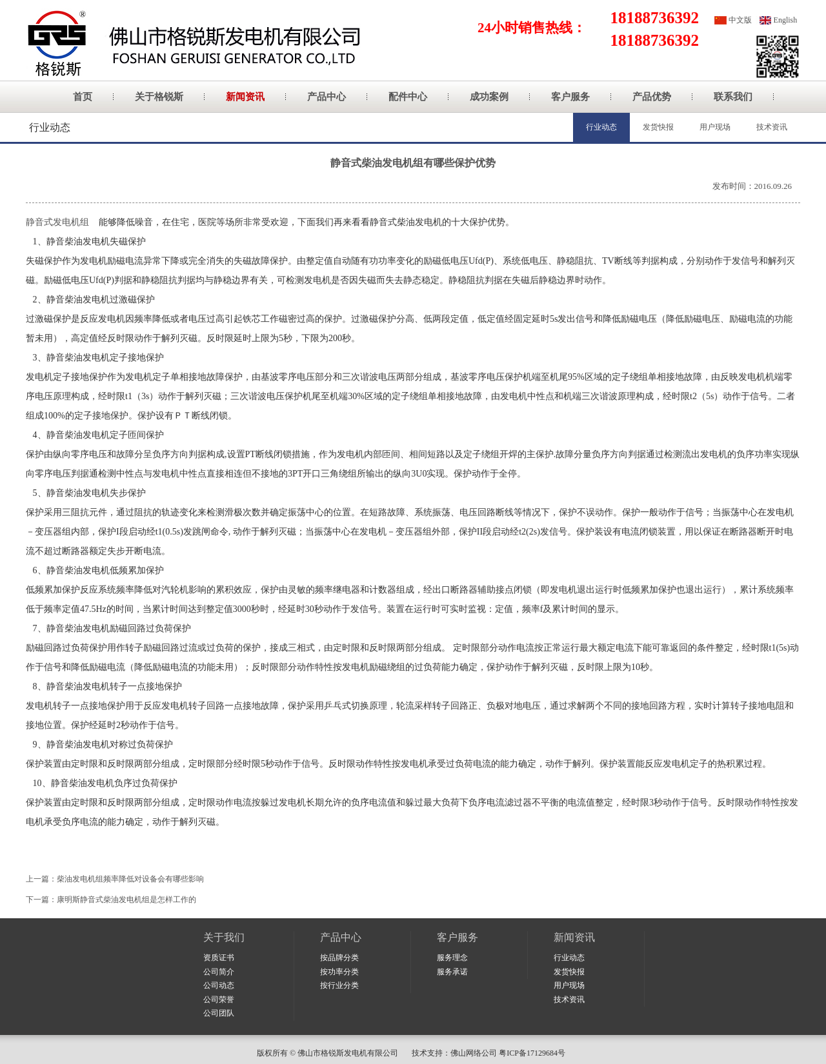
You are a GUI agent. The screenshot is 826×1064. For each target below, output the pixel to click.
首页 (82, 97)
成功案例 (489, 97)
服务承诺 (452, 971)
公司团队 (218, 1013)
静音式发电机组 (57, 222)
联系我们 (733, 97)
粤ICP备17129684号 (534, 1053)
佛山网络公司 (473, 1053)
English (786, 20)
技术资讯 (771, 127)
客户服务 (570, 97)
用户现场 (715, 127)
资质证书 (218, 957)
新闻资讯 (245, 97)
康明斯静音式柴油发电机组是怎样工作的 (126, 899)
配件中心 (407, 97)
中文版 (740, 20)
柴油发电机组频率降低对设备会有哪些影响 (130, 878)
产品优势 (651, 97)
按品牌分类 (339, 957)
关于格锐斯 (159, 97)
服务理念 (452, 957)
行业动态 (601, 127)
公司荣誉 (218, 999)
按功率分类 (339, 971)
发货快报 (658, 127)
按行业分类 (339, 985)
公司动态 (218, 985)
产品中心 (326, 97)
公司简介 (218, 971)
